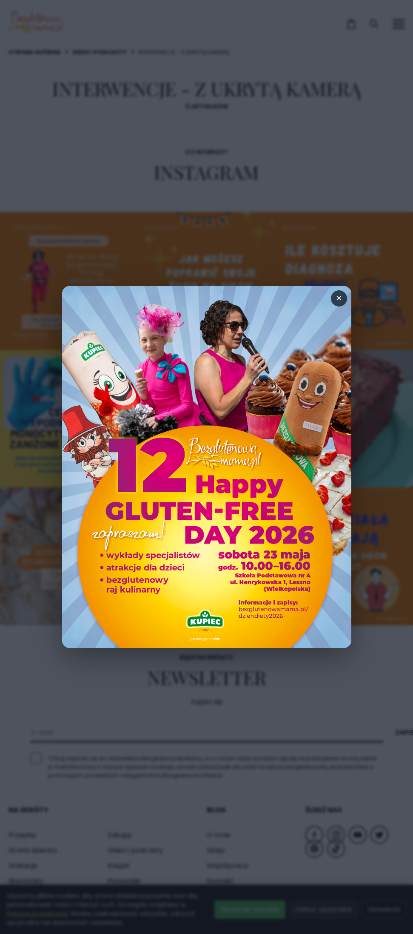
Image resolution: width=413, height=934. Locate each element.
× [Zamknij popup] (339, 298)
